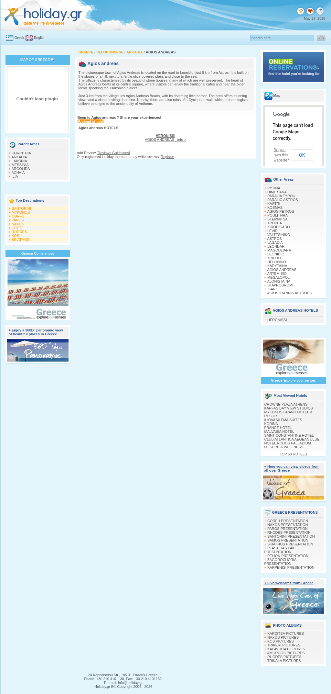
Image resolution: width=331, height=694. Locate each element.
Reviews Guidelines (113, 153)
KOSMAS (275, 207)
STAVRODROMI (280, 285)
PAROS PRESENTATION (287, 529)
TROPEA (274, 223)
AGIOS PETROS (280, 211)
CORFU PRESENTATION (287, 521)
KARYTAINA (277, 266)
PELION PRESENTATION (287, 556)
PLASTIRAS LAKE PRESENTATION (280, 550)
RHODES (19, 232)
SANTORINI (21, 208)
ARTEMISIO (276, 273)
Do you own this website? (281, 155)
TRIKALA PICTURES (284, 661)
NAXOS (18, 224)
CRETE (18, 228)
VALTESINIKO (278, 235)
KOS (15, 236)
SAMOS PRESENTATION (287, 540)
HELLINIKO (276, 262)
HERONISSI (277, 320)
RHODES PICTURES (284, 657)
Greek (19, 37)
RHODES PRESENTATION (289, 532)
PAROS (18, 220)
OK (302, 155)
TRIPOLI (274, 258)
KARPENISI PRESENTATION (291, 567)
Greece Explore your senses (293, 380)
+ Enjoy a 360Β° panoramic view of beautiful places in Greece (36, 332)
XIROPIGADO (278, 227)
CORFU (18, 216)
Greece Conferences (37, 253)
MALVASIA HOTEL (279, 431)
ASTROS (274, 239)
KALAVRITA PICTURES (286, 649)
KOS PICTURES (280, 641)
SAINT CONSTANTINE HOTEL (289, 435)
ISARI (272, 289)
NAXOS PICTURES (283, 637)
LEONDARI (276, 246)
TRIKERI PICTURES (283, 645)
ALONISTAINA (278, 281)
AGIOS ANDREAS (281, 270)
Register (167, 157)
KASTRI (273, 204)
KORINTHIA (21, 153)
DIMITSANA (277, 192)
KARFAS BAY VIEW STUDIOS (288, 408)
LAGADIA (275, 242)
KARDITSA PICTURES (285, 633)
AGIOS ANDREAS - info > (165, 137)
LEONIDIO (275, 254)
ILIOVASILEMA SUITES (283, 420)
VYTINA (273, 188)
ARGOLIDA (20, 169)
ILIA (15, 176)
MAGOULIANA (279, 250)
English (40, 37)
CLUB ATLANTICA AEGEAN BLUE (292, 439)
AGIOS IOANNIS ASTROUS (289, 293)
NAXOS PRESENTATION (287, 525)
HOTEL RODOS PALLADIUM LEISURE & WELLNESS (287, 445)
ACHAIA (18, 172)
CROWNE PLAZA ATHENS (286, 404)
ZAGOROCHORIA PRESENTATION (280, 561)
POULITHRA (277, 215)
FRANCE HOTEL (278, 428)
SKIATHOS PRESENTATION (290, 544)
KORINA (271, 424)
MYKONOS (21, 212)
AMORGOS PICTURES (285, 653)
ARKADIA (19, 157)
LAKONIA (19, 161)
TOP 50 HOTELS (293, 454)
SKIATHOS (20, 239)
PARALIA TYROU (281, 196)
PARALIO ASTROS (282, 200)
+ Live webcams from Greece (289, 583)
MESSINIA (20, 165)
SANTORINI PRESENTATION (291, 536)
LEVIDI (273, 231)
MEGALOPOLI (279, 277)
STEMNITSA (277, 219)
